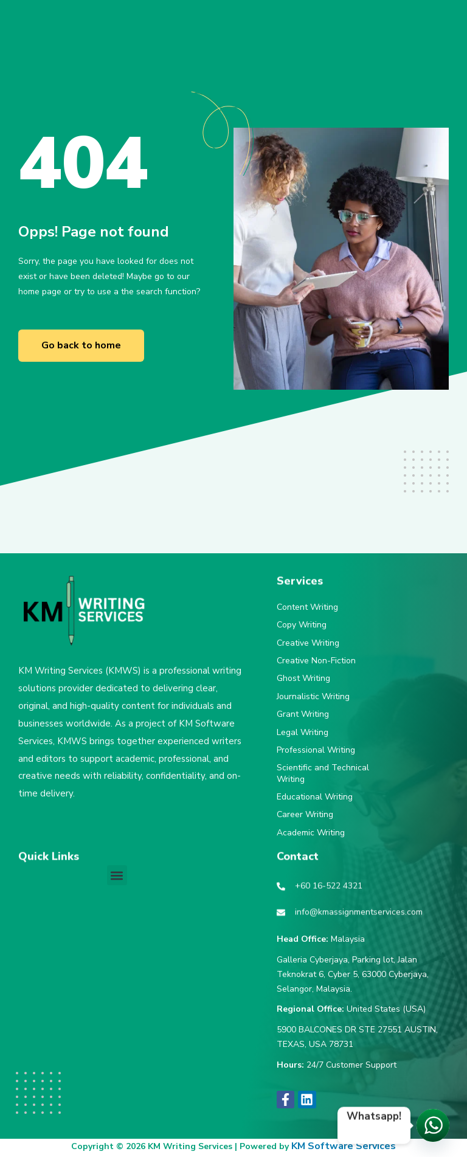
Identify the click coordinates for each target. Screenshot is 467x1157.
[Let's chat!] (433, 1125)
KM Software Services (343, 1146)
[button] (117, 875)
